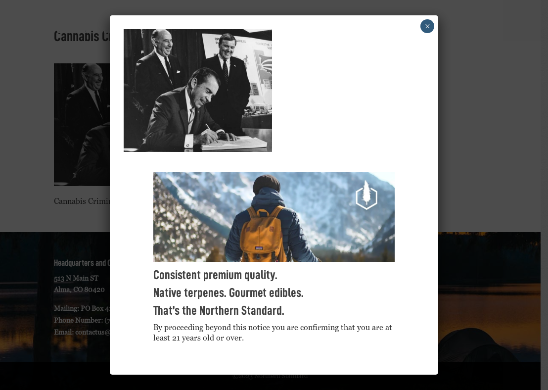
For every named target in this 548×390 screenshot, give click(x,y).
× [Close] (427, 26)
